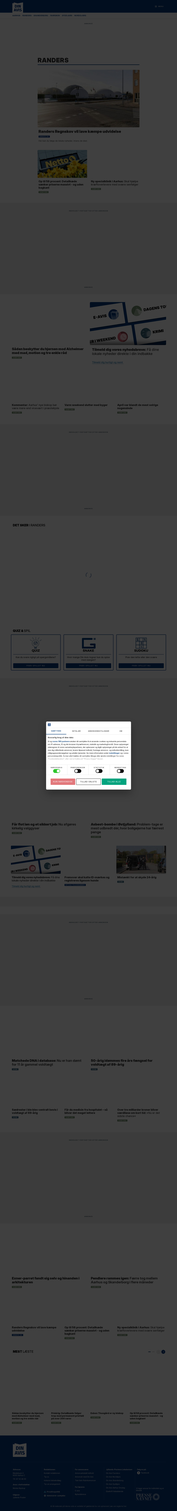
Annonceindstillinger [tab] (98, 731)
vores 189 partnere (61, 741)
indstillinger (114, 753)
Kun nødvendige (63, 781)
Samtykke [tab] (56, 731)
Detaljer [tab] (76, 731)
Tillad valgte (88, 781)
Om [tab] (120, 731)
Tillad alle (114, 781)
